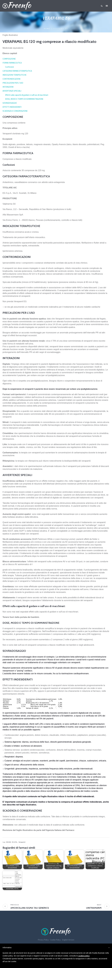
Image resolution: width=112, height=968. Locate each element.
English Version (68, 940)
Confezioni (9, 67)
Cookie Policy (55, 940)
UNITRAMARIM (94, 907)
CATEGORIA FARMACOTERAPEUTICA (17, 71)
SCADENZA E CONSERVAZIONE (15, 111)
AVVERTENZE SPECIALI (12, 91)
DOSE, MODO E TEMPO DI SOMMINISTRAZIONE (24, 99)
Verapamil (22, 842)
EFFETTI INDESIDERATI (12, 107)
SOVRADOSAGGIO (10, 103)
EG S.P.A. (14, 842)
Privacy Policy (43, 940)
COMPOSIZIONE (9, 59)
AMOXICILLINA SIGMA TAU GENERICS (29, 907)
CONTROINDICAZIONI (11, 79)
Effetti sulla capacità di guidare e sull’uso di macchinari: (26, 95)
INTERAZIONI (8, 87)
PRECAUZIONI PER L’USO (13, 83)
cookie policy (83, 956)
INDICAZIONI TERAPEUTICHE (14, 75)
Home (47, 28)
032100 (8, 842)
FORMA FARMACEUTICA (12, 63)
